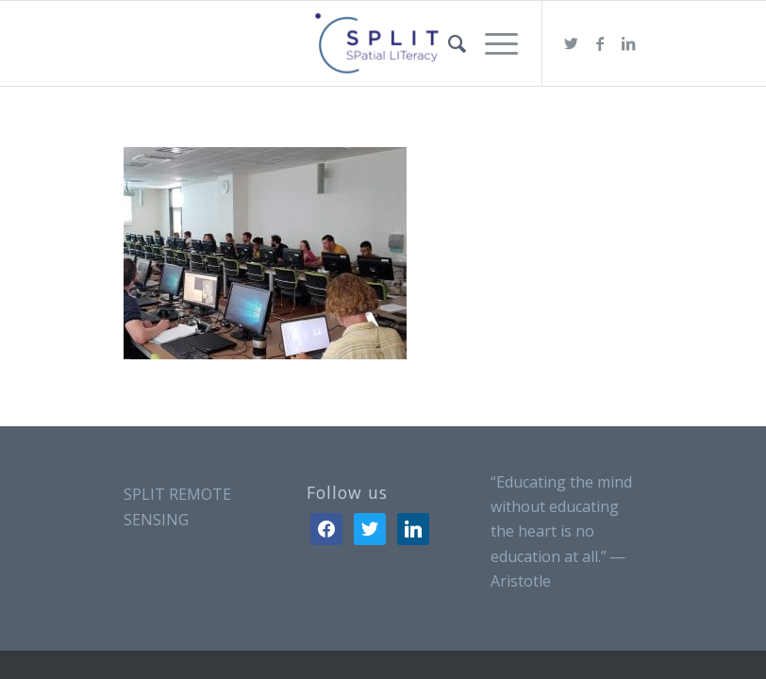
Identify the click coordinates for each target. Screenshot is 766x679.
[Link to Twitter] (572, 43)
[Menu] (492, 43)
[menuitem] (447, 43)
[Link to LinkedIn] (628, 43)
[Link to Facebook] (600, 43)
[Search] (447, 43)
